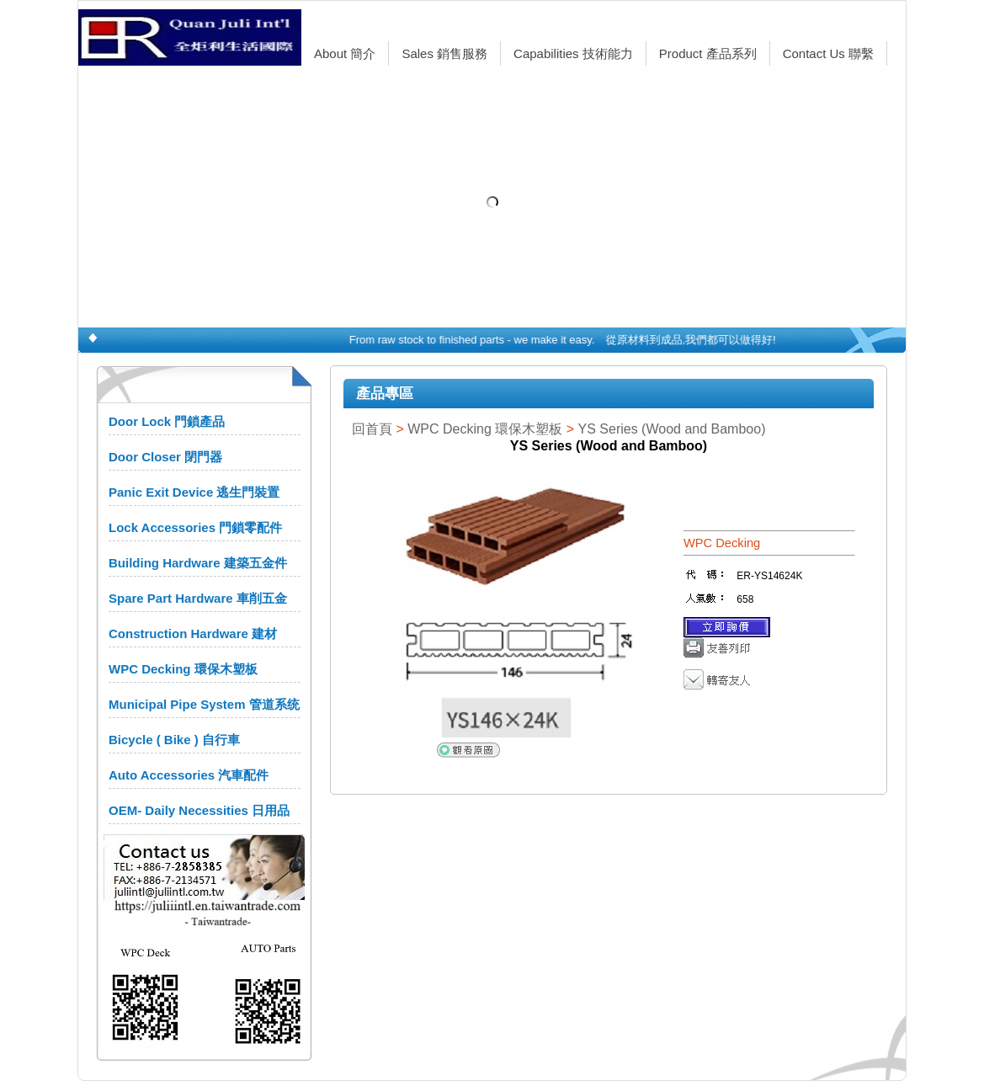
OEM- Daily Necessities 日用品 (199, 810)
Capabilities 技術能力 (573, 53)
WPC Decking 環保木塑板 (183, 669)
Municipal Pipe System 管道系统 (204, 704)
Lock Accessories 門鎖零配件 (195, 527)
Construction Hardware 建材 (193, 633)
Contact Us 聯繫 (828, 53)
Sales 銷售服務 (444, 53)
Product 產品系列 (708, 53)
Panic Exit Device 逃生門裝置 (194, 492)
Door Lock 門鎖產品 (167, 421)
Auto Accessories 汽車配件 (189, 775)
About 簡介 (344, 53)
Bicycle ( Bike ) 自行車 (174, 739)
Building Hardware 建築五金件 (198, 563)
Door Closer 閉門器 (165, 457)
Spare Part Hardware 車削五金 (198, 598)
